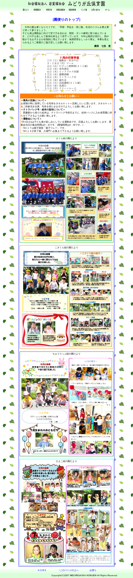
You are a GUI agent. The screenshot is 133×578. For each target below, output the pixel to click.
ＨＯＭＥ (42, 570)
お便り (92, 570)
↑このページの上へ (69, 570)
